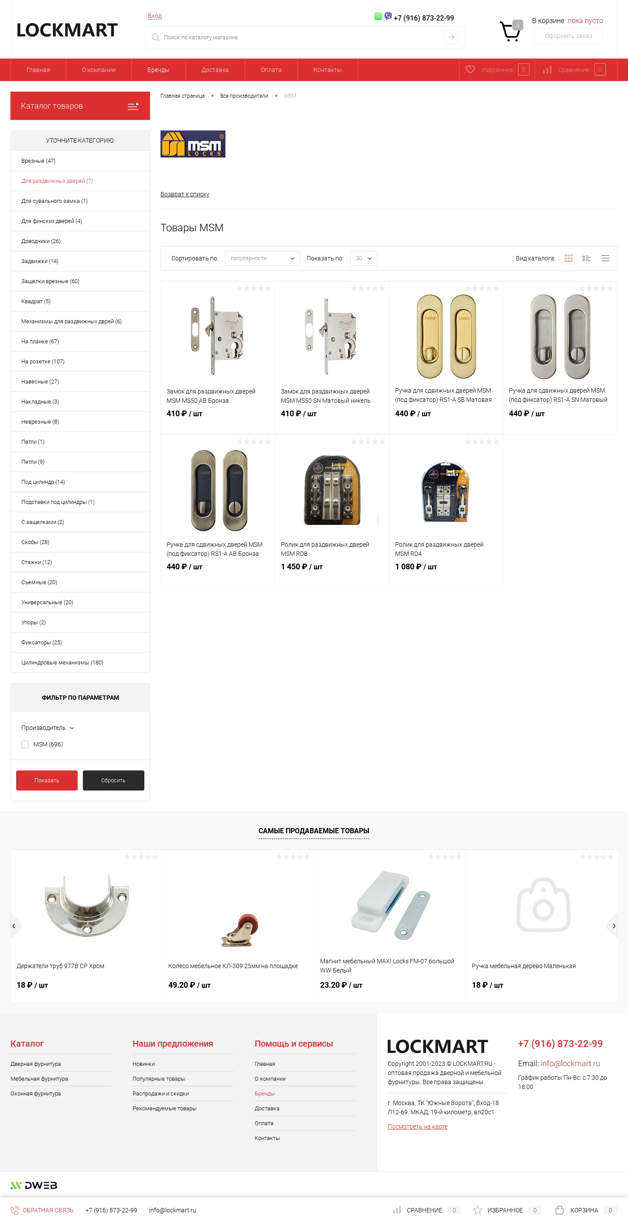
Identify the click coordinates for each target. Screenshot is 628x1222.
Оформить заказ (568, 35)
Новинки (144, 1064)
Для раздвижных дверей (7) (57, 181)
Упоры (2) (33, 622)
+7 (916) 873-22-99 (111, 1210)
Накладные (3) (40, 401)
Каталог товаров (80, 106)
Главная (38, 69)
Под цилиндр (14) (43, 482)
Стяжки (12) (36, 562)
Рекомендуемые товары (165, 1108)
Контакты (328, 69)
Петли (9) (32, 462)
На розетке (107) (43, 361)
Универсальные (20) (47, 602)
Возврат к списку (184, 194)
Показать (46, 780)
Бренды (158, 69)
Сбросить (113, 780)
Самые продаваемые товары (314, 831)
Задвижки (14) (39, 261)
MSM (48, 744)
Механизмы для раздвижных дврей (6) (71, 321)
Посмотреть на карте (417, 1126)
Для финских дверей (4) (51, 221)
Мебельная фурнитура (39, 1078)
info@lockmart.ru (570, 1063)
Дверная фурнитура (35, 1064)
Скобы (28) (35, 542)
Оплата (271, 69)
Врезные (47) (38, 160)
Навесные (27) (40, 381)
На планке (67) (40, 341)
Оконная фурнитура (35, 1093)
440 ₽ (446, 422)
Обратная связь (42, 1210)
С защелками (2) (42, 522)
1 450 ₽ (332, 575)
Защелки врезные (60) (50, 281)
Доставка (215, 69)
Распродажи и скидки (161, 1093)
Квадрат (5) (36, 301)
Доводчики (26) (41, 241)
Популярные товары (159, 1078)
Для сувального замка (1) (54, 201)
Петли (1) (32, 441)
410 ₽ (218, 422)
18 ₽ (32, 984)
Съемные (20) (39, 582)
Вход (155, 15)
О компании (99, 69)
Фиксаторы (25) (41, 642)
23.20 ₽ (341, 984)
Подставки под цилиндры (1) (58, 502)
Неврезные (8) (40, 421)
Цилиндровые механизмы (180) (62, 662)
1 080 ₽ (446, 575)
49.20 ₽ (189, 984)
